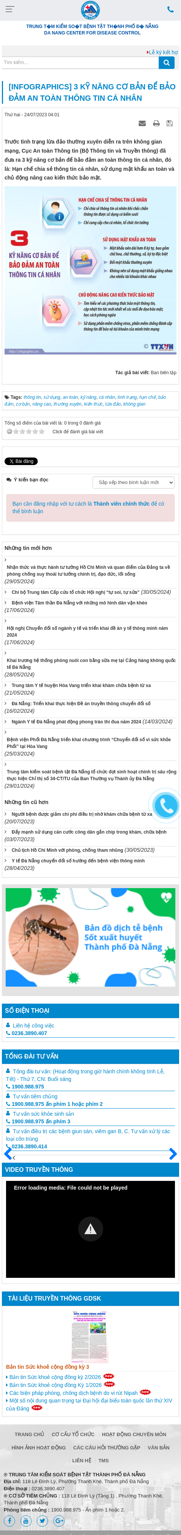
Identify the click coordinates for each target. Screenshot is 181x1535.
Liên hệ (81, 1460)
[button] (90, 1228)
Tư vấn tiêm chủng (35, 1096)
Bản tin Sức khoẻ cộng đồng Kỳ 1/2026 (61, 1384)
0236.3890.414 (26, 1146)
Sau (169, 1154)
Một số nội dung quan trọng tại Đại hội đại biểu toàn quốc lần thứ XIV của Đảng (89, 1405)
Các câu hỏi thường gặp (106, 1448)
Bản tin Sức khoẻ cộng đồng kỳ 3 (47, 1367)
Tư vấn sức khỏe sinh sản (43, 1114)
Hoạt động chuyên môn (134, 1434)
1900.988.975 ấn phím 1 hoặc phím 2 (54, 1104)
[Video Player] (90, 1229)
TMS (103, 1460)
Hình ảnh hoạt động (38, 1448)
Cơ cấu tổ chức (73, 1434)
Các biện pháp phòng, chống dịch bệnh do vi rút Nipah (79, 1392)
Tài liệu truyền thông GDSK (54, 1298)
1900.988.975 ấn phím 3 (38, 1121)
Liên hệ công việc (33, 1026)
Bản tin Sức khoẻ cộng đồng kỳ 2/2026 (60, 1376)
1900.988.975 (25, 1087)
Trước (11, 1158)
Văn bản (159, 1448)
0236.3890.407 (26, 1033)
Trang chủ (30, 1434)
